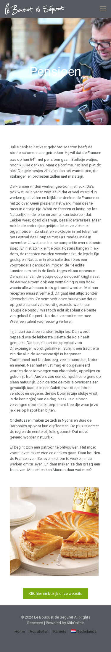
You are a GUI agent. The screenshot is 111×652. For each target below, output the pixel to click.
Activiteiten (39, 631)
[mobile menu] (103, 9)
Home (20, 631)
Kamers (59, 631)
